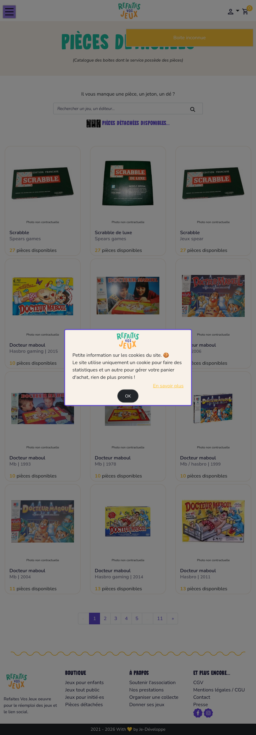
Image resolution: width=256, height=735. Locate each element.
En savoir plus (168, 385)
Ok (128, 396)
